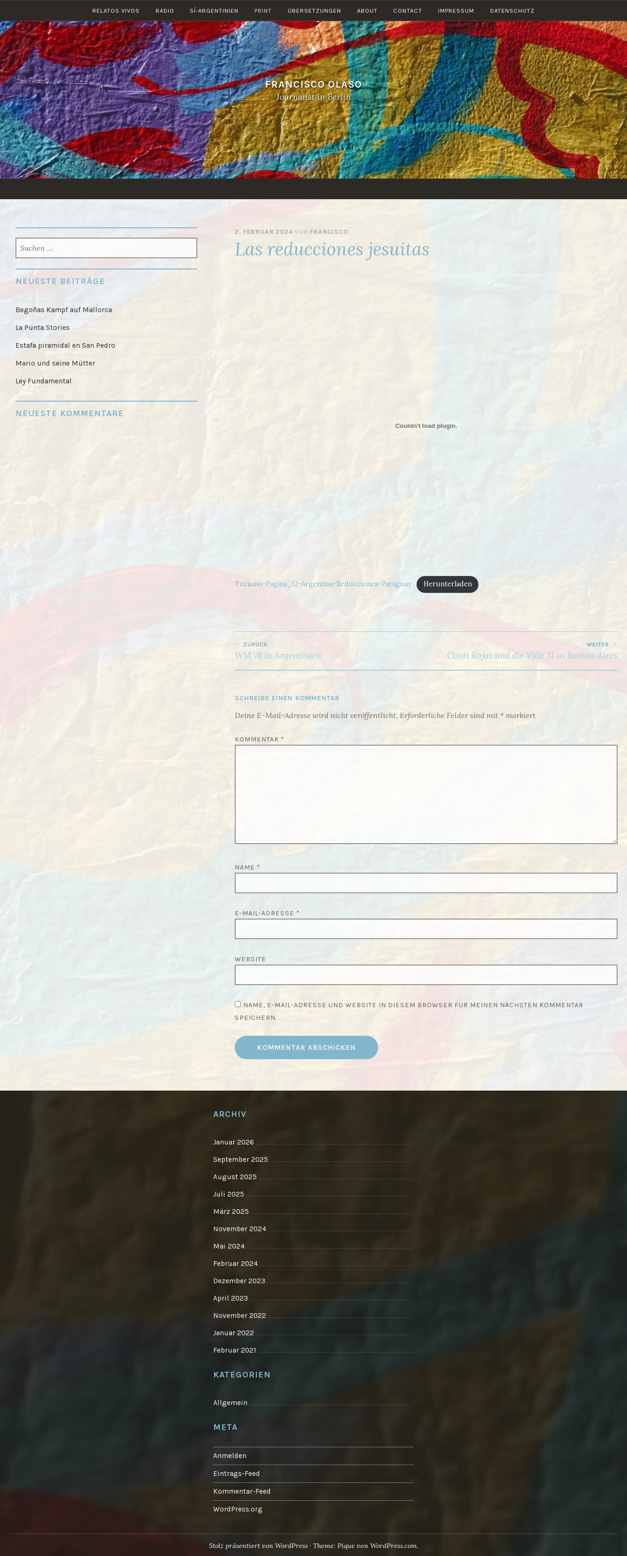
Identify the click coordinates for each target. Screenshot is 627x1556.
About (367, 188)
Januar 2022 (233, 1332)
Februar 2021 (234, 1349)
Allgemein (230, 1401)
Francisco (329, 231)
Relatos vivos (115, 188)
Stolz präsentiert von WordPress (258, 1544)
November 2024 (239, 1228)
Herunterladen (448, 584)
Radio (164, 188)
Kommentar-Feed (242, 1489)
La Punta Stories (42, 327)
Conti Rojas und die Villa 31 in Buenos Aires (522, 651)
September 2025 (240, 1159)
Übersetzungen (314, 188)
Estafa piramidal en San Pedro (65, 345)
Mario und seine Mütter (55, 363)
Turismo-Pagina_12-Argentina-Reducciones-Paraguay (323, 584)
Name (248, 867)
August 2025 (235, 1177)
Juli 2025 (228, 1193)
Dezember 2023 (239, 1280)
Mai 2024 (229, 1246)
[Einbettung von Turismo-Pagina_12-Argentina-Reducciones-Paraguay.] (426, 425)
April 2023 (230, 1297)
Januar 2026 (233, 1142)
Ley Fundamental (43, 380)
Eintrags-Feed (236, 1471)
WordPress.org (237, 1507)
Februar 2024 (235, 1263)
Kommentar (259, 739)
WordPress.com (394, 1544)
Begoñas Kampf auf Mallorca (63, 310)
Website (250, 959)
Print (263, 188)
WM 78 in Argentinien (330, 651)
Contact (408, 188)
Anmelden (229, 1454)
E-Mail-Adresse (267, 913)
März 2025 (231, 1211)
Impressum (457, 188)
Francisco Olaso (313, 84)
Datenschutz (513, 188)
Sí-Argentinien (214, 188)
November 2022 (239, 1314)
